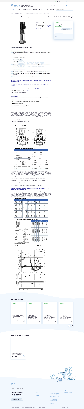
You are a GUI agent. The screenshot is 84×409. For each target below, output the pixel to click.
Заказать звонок (45, 6)
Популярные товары (68, 393)
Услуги (19, 9)
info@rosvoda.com (56, 5)
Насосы (16, 13)
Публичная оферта (41, 407)
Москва (30, 1)
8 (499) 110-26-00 (17, 394)
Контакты (52, 9)
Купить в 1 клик (58, 31)
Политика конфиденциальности (28, 407)
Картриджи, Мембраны (54, 396)
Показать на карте (15, 389)
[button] (37, 325)
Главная (12, 13)
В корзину (65, 29)
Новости (37, 392)
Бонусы (40, 9)
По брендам (66, 390)
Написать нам (16, 399)
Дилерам (35, 9)
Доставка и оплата (26, 9)
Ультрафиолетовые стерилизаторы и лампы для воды (53, 400)
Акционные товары (68, 392)
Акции (46, 9)
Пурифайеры (52, 403)
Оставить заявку (55, 6)
